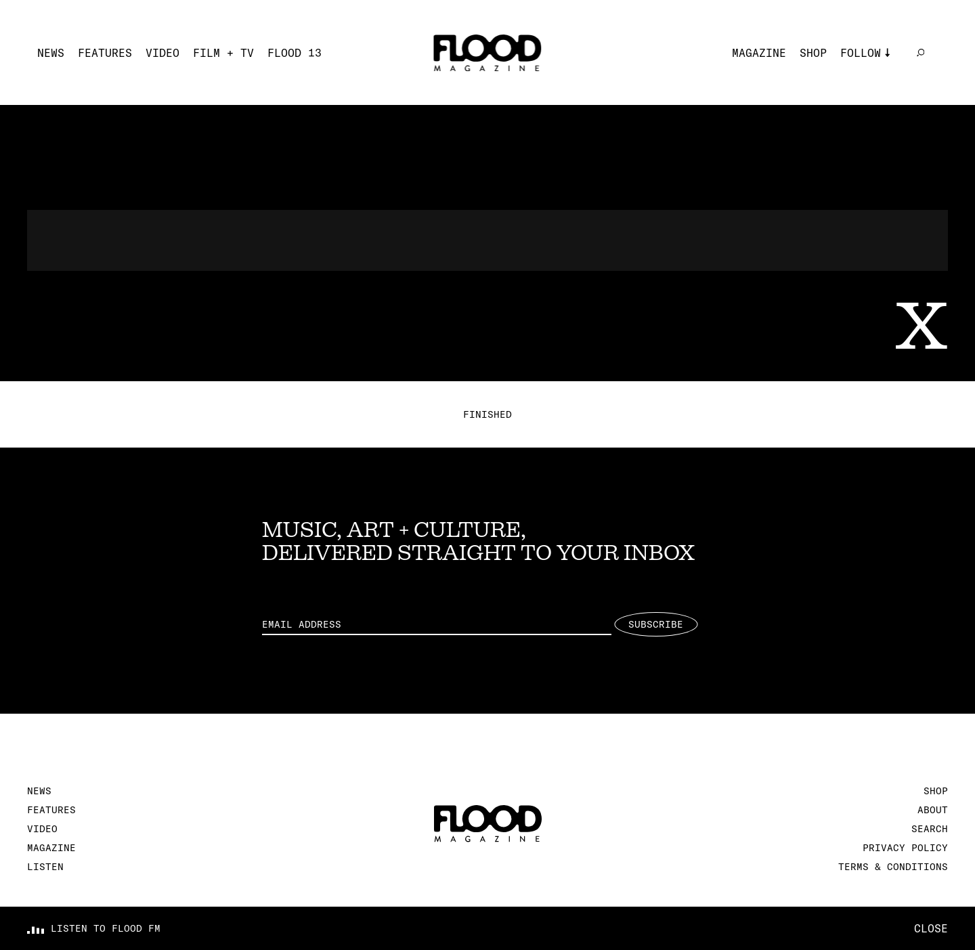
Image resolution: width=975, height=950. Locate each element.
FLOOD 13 (294, 53)
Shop (813, 53)
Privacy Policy (905, 848)
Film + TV (223, 53)
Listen (45, 867)
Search (929, 829)
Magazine (759, 53)
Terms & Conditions (893, 867)
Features (105, 53)
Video (162, 53)
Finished (487, 414)
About (932, 810)
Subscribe (655, 624)
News (50, 53)
